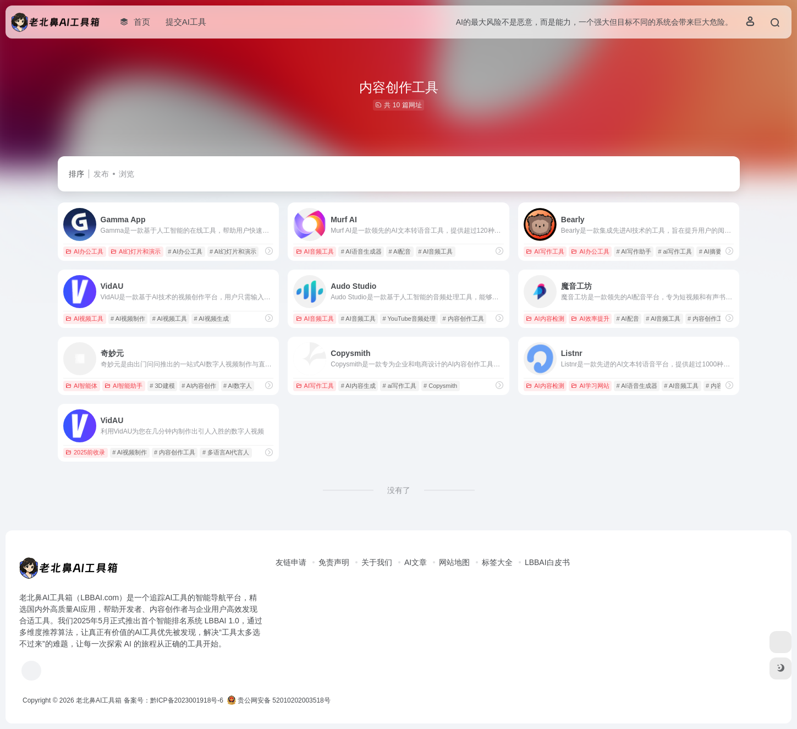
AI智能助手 (123, 385)
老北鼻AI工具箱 (99, 700)
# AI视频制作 (128, 318)
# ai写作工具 (675, 251)
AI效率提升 (590, 318)
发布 (101, 173)
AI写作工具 (545, 251)
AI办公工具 (84, 251)
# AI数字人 (237, 385)
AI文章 (415, 562)
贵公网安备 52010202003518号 (279, 700)
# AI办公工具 (185, 251)
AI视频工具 (84, 318)
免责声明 (333, 562)
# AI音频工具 (435, 251)
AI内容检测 (545, 318)
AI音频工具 (315, 251)
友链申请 (291, 562)
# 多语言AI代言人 (226, 452)
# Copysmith (440, 385)
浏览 (126, 173)
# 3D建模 (162, 385)
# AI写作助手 (634, 251)
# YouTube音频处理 (408, 318)
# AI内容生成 (358, 385)
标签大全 (497, 562)
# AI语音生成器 (361, 251)
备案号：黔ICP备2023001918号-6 (173, 700)
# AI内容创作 (199, 385)
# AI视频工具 (169, 318)
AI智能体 (81, 385)
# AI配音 (399, 251)
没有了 (398, 490)
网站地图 (454, 562)
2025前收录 (85, 452)
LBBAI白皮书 (547, 562)
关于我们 (376, 562)
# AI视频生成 (211, 318)
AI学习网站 (590, 385)
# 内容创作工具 (462, 318)
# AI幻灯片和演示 (233, 251)
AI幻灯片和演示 (136, 251)
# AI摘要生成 (716, 251)
